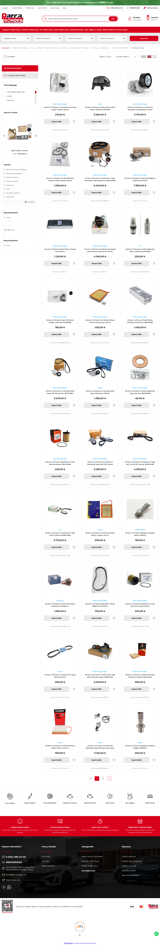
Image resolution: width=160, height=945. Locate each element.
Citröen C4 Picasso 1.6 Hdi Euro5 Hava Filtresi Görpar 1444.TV (100, 534)
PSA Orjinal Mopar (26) (15, 92)
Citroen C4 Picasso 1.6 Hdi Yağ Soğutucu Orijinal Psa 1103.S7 (140, 179)
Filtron (60, 742)
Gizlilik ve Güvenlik (129, 866)
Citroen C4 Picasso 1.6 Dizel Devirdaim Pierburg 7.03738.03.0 (60, 605)
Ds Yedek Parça (88, 871)
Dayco (100, 388)
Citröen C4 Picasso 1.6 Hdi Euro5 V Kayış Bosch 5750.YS (60, 676)
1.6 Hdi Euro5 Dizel (137, 48)
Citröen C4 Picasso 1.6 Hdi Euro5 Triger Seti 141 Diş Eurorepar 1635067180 (100, 676)
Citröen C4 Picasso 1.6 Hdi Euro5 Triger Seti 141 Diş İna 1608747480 (60, 534)
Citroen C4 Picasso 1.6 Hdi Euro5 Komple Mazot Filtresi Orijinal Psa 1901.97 (100, 250)
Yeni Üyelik (46, 857)
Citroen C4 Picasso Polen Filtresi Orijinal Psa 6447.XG (60, 250)
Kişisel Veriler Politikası (130, 875)
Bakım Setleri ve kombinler (92, 857)
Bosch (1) (10, 100)
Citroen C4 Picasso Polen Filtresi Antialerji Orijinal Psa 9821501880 (140, 321)
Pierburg (60, 600)
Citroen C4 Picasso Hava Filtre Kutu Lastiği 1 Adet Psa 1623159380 (60, 321)
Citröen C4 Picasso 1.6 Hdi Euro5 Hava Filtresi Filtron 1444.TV (60, 747)
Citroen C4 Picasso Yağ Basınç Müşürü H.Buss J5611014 (140, 534)
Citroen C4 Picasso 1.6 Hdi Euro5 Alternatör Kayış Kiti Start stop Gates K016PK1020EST (100, 747)
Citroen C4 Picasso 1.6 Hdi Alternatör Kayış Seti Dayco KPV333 (100, 392)
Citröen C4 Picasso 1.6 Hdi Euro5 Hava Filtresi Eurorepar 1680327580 (140, 676)
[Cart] (152, 18)
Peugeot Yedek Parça (90, 861)
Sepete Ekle (56, 122)
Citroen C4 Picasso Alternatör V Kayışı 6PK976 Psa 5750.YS (100, 605)
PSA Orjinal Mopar (60, 104)
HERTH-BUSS (140, 530)
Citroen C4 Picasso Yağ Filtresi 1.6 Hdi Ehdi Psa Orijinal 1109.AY (140, 605)
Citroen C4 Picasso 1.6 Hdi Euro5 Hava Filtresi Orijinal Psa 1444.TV (100, 321)
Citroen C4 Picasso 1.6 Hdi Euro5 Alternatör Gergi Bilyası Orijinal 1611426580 (140, 108)
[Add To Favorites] (74, 121)
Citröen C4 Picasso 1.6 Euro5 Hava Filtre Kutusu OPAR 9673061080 (100, 108)
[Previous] (4, 136)
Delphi (140, 742)
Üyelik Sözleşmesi (129, 857)
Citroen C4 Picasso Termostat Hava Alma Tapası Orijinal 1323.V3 (60, 108)
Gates (100, 742)
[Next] (35, 136)
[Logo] (12, 18)
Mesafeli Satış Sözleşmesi (132, 861)
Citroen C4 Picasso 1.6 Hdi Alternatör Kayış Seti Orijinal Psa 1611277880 (60, 392)
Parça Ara (144, 38)
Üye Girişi (45, 861)
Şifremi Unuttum (48, 866)
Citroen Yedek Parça (90, 866)
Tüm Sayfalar (30, 202)
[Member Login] (134, 18)
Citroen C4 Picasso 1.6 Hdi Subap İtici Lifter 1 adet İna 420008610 (140, 250)
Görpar (100, 530)
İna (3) (9, 96)
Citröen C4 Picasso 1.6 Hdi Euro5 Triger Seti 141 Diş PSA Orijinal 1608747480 (140, 463)
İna (140, 246)
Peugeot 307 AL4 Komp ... (20, 150)
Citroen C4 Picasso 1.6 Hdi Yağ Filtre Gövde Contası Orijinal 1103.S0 (60, 179)
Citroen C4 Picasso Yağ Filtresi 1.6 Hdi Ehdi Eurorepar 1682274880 (60, 463)
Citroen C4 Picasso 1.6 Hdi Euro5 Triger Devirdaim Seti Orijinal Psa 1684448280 (100, 179)
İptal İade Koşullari (129, 871)
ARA (113, 19)
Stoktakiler (11, 57)
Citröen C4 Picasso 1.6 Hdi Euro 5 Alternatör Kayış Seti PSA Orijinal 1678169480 (100, 463)
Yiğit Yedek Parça (9, 230)
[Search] (80, 19)
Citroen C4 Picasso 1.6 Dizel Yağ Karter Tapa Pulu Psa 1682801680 (140, 392)
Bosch (60, 671)
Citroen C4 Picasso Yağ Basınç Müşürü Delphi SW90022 (140, 747)
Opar (100, 104)
